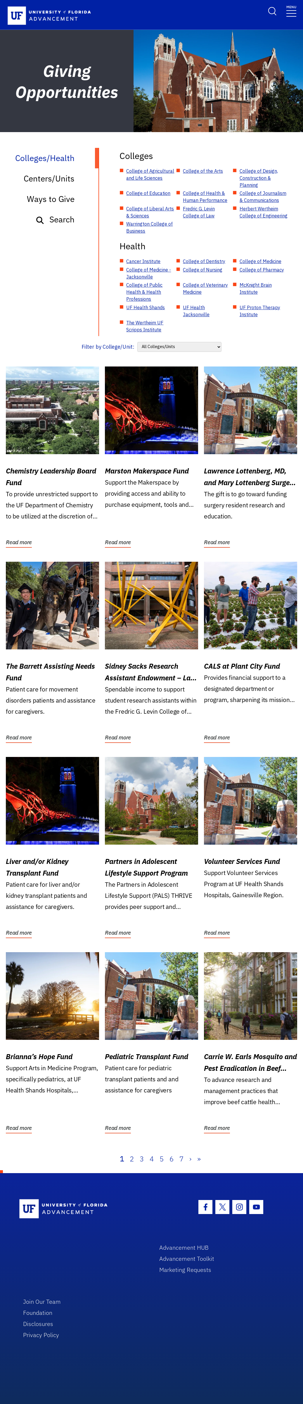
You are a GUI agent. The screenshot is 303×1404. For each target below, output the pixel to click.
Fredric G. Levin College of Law (199, 212)
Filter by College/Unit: (108, 346)
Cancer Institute (143, 261)
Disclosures (38, 1324)
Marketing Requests (185, 1270)
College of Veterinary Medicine (205, 288)
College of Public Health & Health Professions (144, 292)
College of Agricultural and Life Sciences (150, 174)
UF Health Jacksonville (196, 311)
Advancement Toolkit (186, 1259)
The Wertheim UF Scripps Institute (144, 326)
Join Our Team (42, 1302)
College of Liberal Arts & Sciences (150, 212)
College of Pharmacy (262, 270)
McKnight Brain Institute (256, 288)
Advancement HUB (184, 1247)
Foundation (37, 1313)
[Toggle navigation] (291, 10)
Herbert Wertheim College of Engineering (264, 212)
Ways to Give (51, 198)
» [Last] (199, 1158)
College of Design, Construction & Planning (259, 178)
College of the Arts (203, 171)
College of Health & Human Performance (205, 196)
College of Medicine (260, 261)
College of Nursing (202, 270)
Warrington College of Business (149, 227)
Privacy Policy (41, 1335)
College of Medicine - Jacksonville (148, 273)
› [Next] (190, 1158)
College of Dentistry (204, 261)
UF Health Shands (145, 307)
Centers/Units (49, 178)
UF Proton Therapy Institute (260, 311)
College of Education (148, 193)
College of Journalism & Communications (263, 196)
